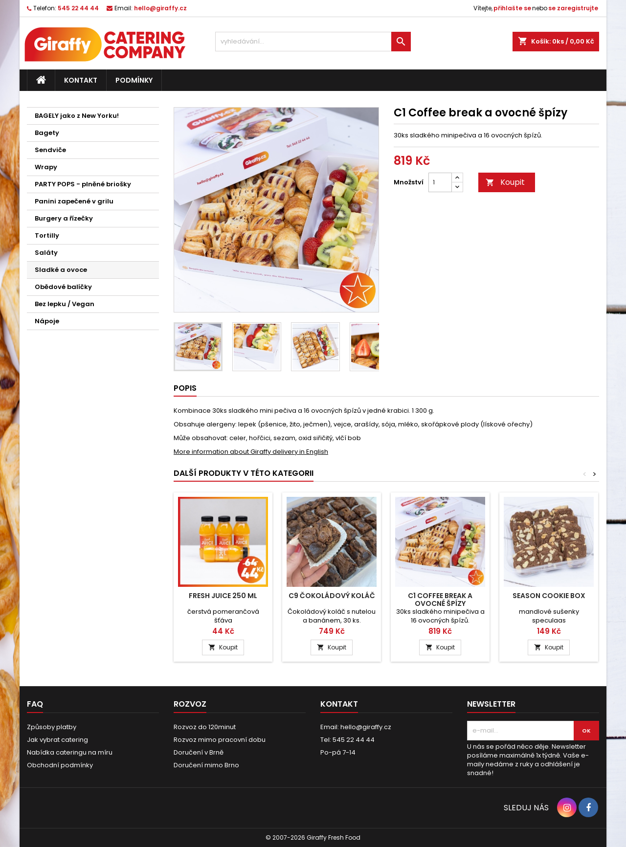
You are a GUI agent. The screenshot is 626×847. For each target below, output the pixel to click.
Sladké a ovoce (61, 269)
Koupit (505, 182)
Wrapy (46, 167)
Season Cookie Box (549, 596)
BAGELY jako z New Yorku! (77, 115)
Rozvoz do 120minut (205, 727)
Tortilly (47, 235)
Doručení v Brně (199, 752)
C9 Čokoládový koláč (332, 596)
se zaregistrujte (573, 8)
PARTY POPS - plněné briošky (83, 184)
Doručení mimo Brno (206, 765)
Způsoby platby (51, 727)
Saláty (46, 252)
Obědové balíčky (63, 286)
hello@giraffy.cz (160, 8)
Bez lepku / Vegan (64, 304)
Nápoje (47, 321)
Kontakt (80, 80)
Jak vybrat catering (57, 739)
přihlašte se (512, 8)
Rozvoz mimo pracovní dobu (220, 739)
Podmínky (134, 80)
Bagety (47, 132)
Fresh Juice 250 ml (223, 596)
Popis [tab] (185, 388)
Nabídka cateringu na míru (69, 752)
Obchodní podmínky (60, 765)
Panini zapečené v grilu (74, 201)
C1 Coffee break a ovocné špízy (440, 599)
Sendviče (50, 150)
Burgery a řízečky (64, 218)
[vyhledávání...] (313, 41)
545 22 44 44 (78, 8)
